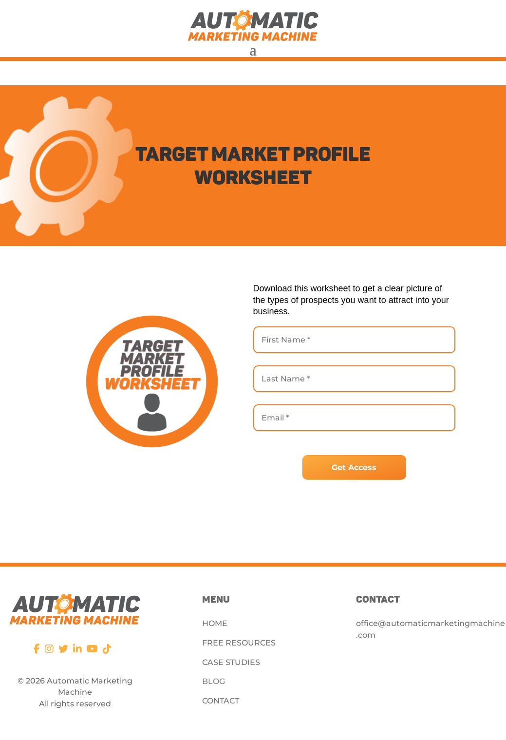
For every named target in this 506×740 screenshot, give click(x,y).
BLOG (213, 681)
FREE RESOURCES (239, 642)
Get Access (354, 467)
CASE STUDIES (231, 662)
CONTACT (220, 700)
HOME (214, 623)
